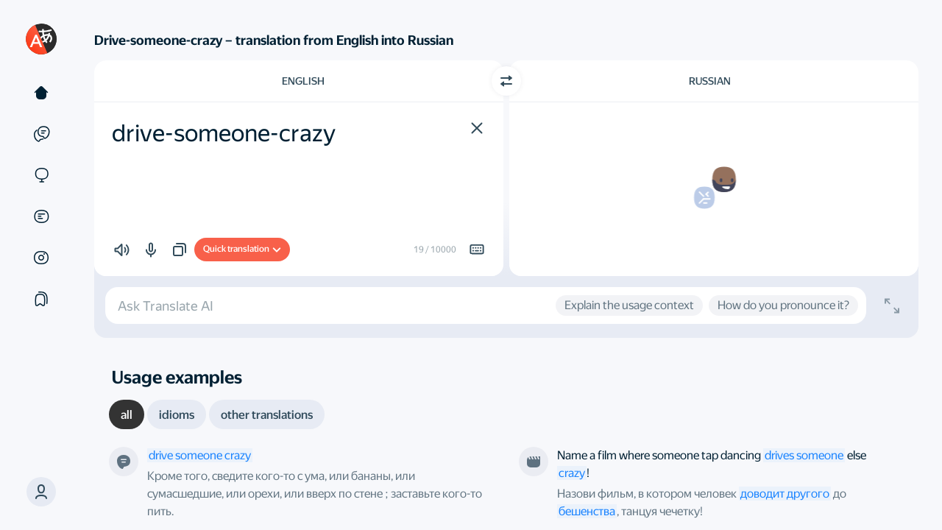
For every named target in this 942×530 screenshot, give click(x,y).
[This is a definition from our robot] (123, 461)
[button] (41, 491)
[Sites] (41, 175)
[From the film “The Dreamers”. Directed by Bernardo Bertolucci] (533, 461)
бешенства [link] (587, 511)
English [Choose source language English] (303, 81)
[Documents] (41, 216)
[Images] (41, 257)
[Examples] (41, 134)
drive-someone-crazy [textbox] (224, 133)
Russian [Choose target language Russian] (710, 81)
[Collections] (41, 299)
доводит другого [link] (784, 494)
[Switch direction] (506, 81)
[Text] (41, 92)
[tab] (126, 414)
